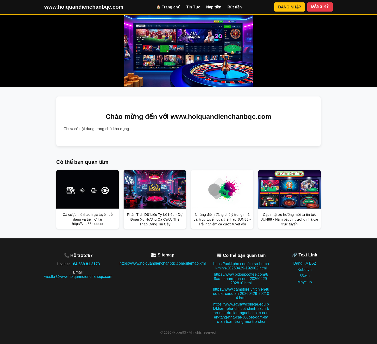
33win (305, 276)
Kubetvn (305, 270)
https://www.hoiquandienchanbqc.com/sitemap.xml (162, 263)
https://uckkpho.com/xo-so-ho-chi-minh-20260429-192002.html (241, 266)
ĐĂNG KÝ (320, 6)
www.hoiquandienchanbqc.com (83, 7)
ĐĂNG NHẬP (289, 7)
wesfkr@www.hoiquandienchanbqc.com (78, 276)
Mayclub (304, 282)
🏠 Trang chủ (168, 7)
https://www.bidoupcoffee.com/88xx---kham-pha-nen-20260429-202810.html (241, 278)
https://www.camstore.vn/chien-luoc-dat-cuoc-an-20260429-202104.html (241, 293)
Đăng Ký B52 (304, 263)
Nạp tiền (213, 7)
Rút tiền (234, 7)
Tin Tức (193, 7)
